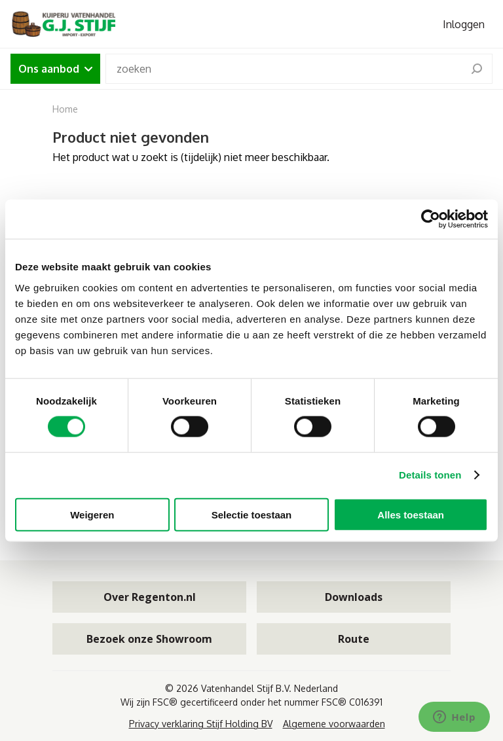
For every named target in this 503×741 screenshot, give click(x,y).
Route (353, 639)
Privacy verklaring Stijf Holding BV (200, 723)
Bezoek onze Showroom (149, 639)
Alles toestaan (410, 514)
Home (65, 109)
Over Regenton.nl (149, 597)
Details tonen (430, 474)
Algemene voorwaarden (334, 723)
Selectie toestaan (252, 514)
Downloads (353, 597)
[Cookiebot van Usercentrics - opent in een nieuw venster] (430, 219)
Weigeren (92, 514)
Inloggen (464, 24)
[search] (477, 69)
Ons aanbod (55, 68)
